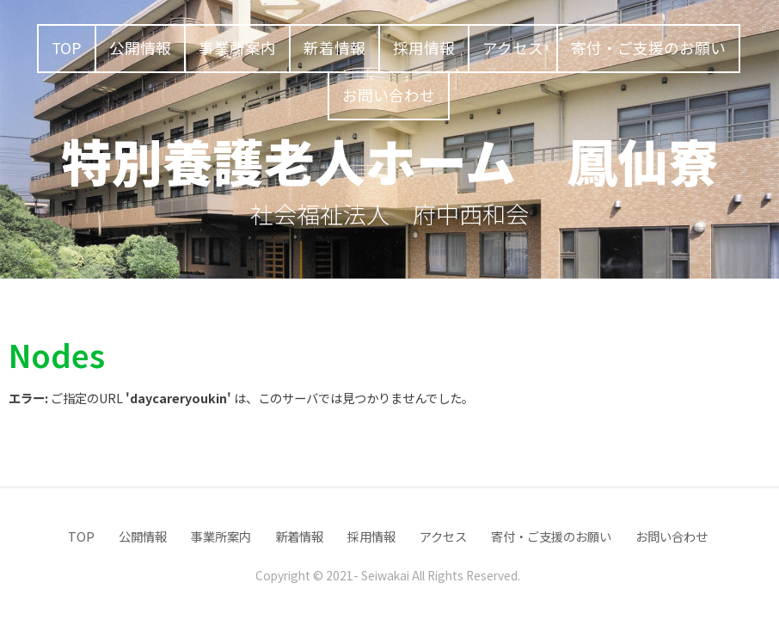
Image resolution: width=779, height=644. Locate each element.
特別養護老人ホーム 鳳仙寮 (390, 160)
